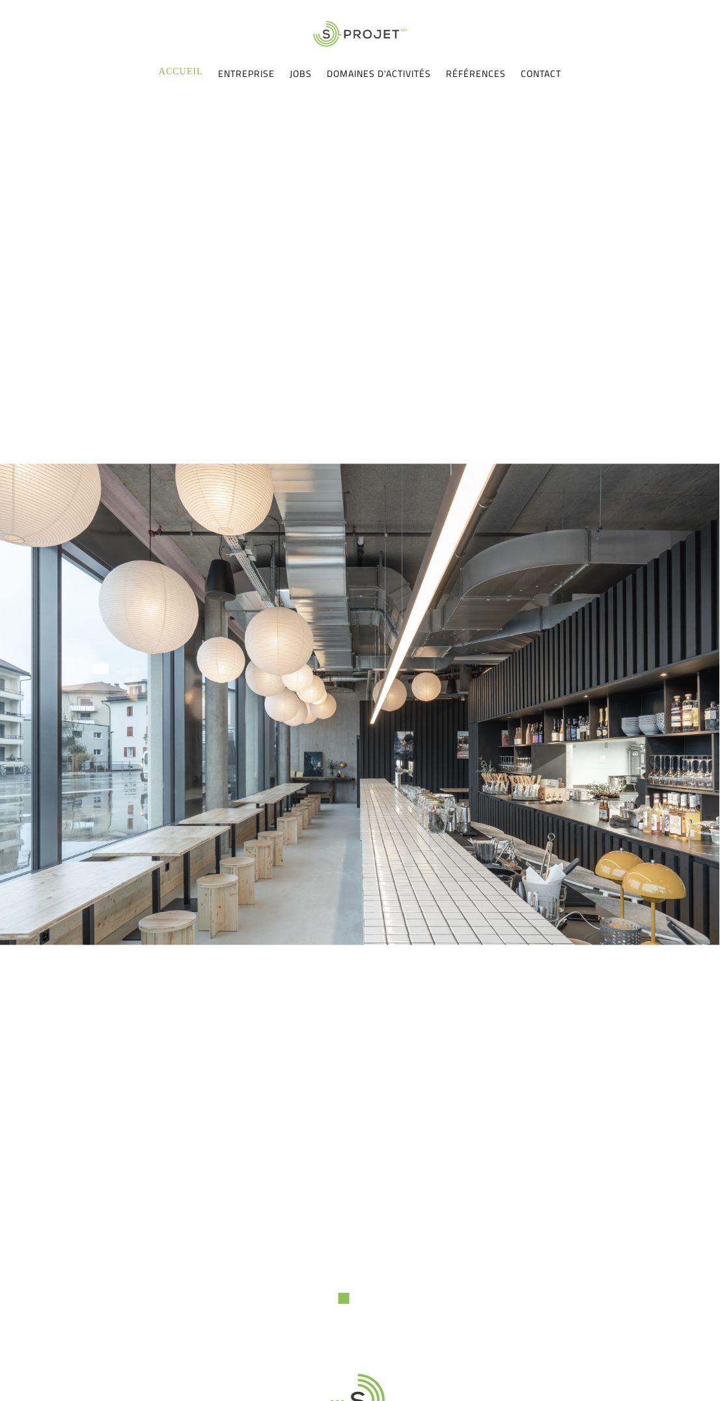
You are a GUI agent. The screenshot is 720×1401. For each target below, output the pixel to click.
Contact (541, 73)
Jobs (301, 73)
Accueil (181, 71)
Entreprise (246, 73)
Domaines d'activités (379, 73)
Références (476, 73)
